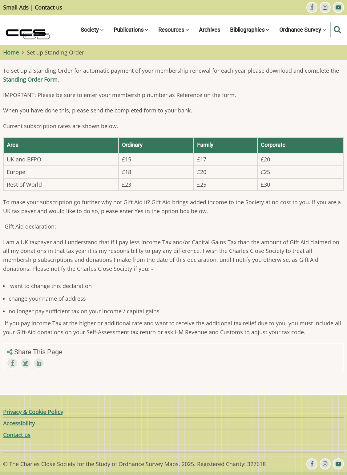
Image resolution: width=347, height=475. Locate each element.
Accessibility (19, 423)
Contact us (48, 7)
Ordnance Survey (302, 29)
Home (11, 52)
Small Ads (16, 7)
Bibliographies (249, 29)
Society (92, 29)
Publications (131, 29)
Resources (173, 29)
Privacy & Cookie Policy (33, 412)
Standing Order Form (30, 79)
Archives (209, 29)
